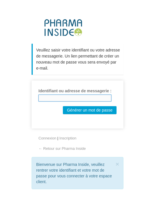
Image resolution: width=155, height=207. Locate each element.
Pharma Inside (63, 28)
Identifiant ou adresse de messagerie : (74, 95)
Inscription (67, 138)
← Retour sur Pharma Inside (62, 148)
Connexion (47, 138)
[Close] (117, 164)
